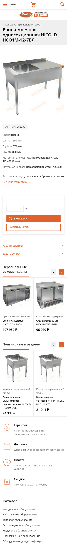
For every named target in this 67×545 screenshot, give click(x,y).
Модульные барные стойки (19, 531)
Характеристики (13, 246)
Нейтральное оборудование (20, 515)
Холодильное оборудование (20, 510)
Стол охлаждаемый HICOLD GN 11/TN (13, 323)
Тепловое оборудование (17, 521)
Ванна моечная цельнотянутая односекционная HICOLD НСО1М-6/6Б (17, 403)
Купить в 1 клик (19, 228)
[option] (17, 306)
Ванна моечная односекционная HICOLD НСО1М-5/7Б (50, 402)
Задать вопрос (12, 254)
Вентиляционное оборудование (22, 526)
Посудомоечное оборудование (21, 537)
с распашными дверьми (16, 317)
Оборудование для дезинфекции (23, 542)
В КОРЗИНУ (18, 219)
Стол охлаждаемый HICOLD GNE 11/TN (47, 323)
